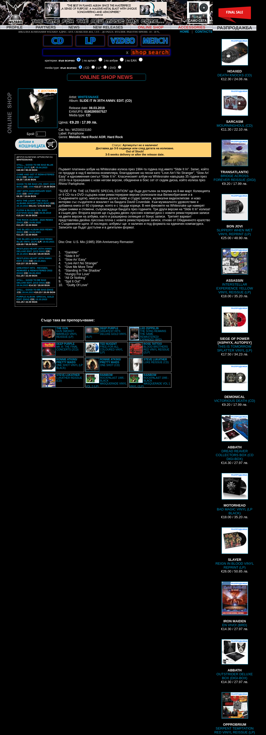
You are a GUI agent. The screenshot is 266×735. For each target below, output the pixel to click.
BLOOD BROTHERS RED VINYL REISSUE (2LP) (156, 348)
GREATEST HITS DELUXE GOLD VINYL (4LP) (106, 332)
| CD (86, 67)
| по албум (111, 60)
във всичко (66, 60)
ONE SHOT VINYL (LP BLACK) (69, 363)
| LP (98, 67)
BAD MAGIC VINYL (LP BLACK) (234, 494)
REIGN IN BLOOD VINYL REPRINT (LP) (234, 548)
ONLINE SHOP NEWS (106, 77)
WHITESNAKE (88, 97)
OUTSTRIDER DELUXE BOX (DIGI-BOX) (234, 659)
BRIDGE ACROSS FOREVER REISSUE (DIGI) (235, 161)
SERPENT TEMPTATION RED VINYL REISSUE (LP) (234, 713)
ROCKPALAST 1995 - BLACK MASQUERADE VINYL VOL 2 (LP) (106, 381)
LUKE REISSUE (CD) (156, 361)
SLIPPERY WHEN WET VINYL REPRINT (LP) (234, 215)
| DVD (112, 67)
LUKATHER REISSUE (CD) (69, 378)
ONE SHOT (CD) (110, 362)
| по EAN (131, 60)
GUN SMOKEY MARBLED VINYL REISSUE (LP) (66, 332)
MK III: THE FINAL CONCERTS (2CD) (67, 346)
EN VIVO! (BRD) (235, 604)
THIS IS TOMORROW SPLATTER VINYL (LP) (234, 329)
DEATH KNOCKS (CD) (234, 58)
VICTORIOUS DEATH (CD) (234, 384)
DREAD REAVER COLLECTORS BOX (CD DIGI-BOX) (235, 438)
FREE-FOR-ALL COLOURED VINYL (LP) (111, 348)
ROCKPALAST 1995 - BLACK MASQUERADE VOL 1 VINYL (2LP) (149, 381)
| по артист (89, 60)
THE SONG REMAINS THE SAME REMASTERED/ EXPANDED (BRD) (153, 334)
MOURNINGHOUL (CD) (234, 108)
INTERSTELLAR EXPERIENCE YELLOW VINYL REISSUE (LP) (234, 271)
